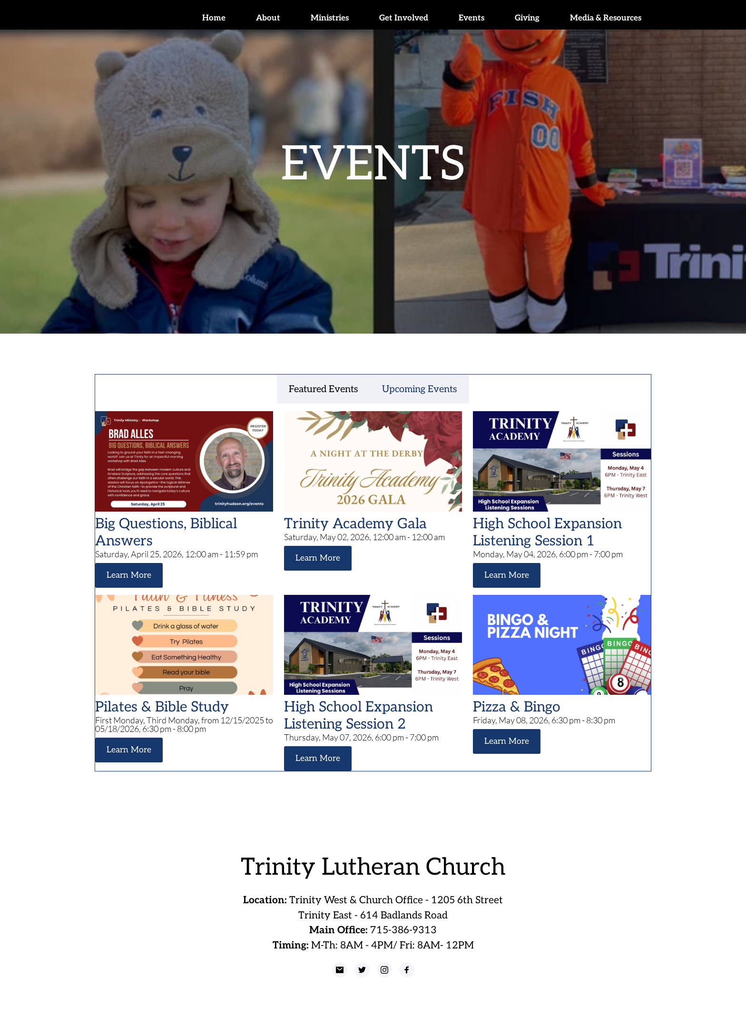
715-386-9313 (403, 929)
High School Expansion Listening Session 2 (358, 715)
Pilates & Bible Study (162, 706)
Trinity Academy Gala (355, 524)
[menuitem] (214, 18)
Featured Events (323, 389)
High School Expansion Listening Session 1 (547, 532)
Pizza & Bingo (516, 706)
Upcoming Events (419, 389)
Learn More (128, 575)
